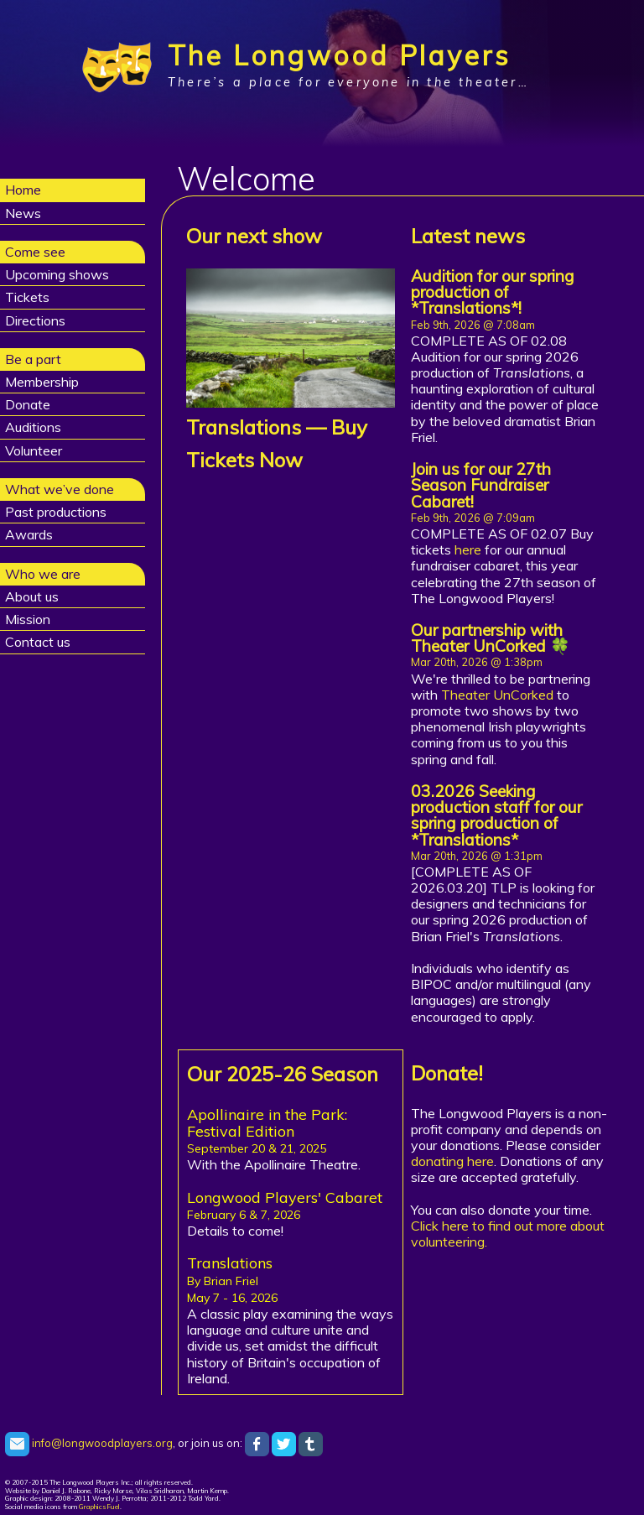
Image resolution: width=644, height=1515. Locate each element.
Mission (27, 619)
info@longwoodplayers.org (89, 1443)
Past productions (55, 511)
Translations (243, 427)
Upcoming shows (57, 274)
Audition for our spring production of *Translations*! (492, 292)
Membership (42, 381)
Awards (29, 534)
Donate (27, 404)
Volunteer (33, 450)
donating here (452, 1161)
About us (32, 596)
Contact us (37, 641)
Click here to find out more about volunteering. (508, 1233)
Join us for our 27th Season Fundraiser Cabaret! (481, 485)
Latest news (468, 235)
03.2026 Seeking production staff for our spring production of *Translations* (496, 815)
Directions (35, 320)
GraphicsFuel (99, 1506)
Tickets (27, 297)
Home (23, 189)
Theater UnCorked (497, 694)
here (467, 549)
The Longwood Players (339, 55)
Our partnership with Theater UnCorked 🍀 (490, 638)
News (23, 213)
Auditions (33, 427)
